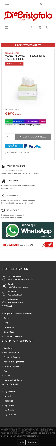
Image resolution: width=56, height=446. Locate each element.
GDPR (6, 375)
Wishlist (24, 153)
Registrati (7, 401)
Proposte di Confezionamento (16, 313)
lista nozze (8, 327)
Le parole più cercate (12, 336)
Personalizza (32, 442)
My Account (8, 391)
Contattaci (8, 332)
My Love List (9, 415)
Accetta (21, 442)
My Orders (8, 405)
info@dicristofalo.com (18, 287)
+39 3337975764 (15, 302)
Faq (4, 371)
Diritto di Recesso (11, 357)
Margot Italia (14, 63)
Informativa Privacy (12, 380)
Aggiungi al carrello (33, 137)
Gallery (6, 318)
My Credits (8, 410)
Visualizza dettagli (31, 436)
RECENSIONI (11, 153)
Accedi (6, 396)
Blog (5, 323)
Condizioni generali (12, 366)
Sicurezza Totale (10, 352)
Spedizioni (7, 348)
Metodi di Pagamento (13, 362)
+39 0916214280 (15, 295)
